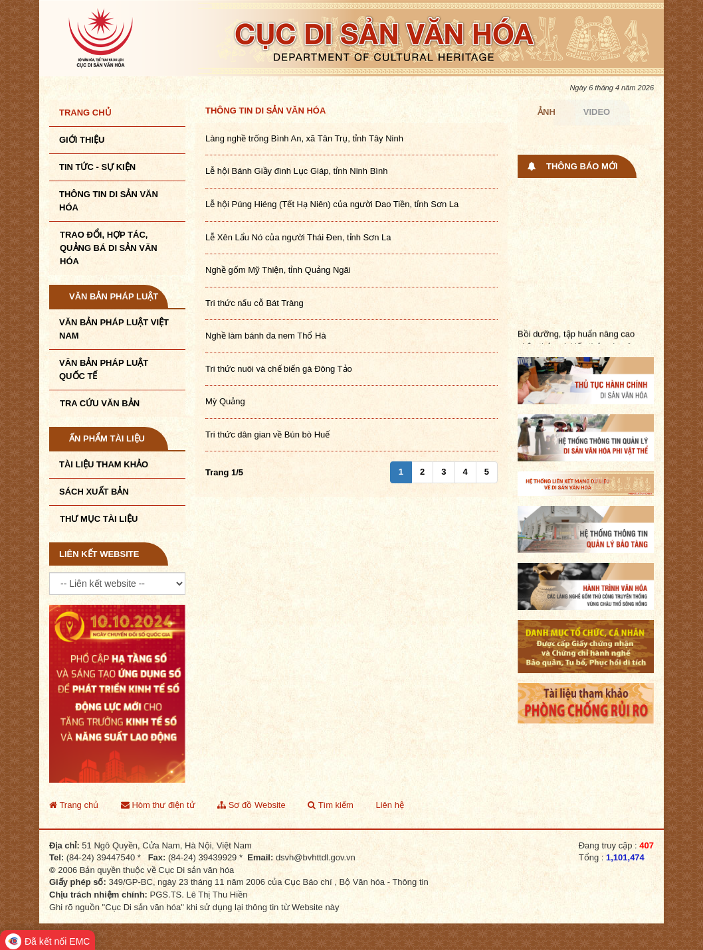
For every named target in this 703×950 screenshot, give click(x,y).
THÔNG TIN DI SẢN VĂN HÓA (108, 200)
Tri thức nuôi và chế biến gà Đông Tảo (278, 369)
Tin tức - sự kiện (97, 167)
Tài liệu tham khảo (103, 464)
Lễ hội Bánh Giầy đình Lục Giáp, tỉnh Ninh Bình (296, 171)
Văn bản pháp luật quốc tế (103, 369)
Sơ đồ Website (251, 805)
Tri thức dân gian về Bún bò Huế (267, 434)
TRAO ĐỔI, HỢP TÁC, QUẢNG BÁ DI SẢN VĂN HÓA (108, 248)
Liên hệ (389, 805)
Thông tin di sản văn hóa (265, 111)
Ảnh (546, 112)
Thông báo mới (582, 166)
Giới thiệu (81, 140)
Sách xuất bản (94, 492)
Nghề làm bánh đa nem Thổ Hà (265, 336)
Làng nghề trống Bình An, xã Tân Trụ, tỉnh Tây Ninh (304, 138)
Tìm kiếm (330, 805)
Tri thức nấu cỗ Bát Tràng (254, 303)
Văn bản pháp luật (113, 296)
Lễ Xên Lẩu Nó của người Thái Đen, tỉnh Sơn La (298, 237)
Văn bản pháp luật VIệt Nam (114, 329)
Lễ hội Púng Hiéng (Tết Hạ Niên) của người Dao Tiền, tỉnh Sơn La (331, 204)
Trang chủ (85, 113)
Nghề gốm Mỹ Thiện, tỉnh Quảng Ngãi (278, 270)
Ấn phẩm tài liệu (107, 438)
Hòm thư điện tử (158, 805)
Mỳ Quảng (225, 401)
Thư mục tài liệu (99, 519)
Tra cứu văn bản (100, 403)
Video (596, 112)
